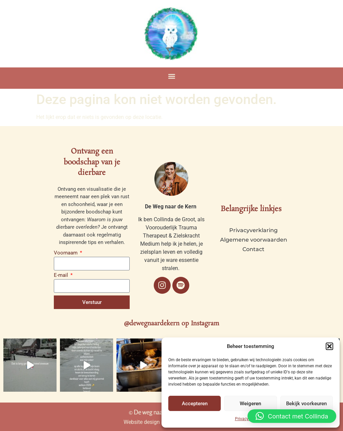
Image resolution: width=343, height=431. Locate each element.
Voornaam (66, 253)
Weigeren (250, 404)
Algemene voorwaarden (253, 240)
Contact (253, 249)
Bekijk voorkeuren (306, 404)
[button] (329, 346)
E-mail (61, 275)
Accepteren (195, 404)
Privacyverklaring (253, 230)
